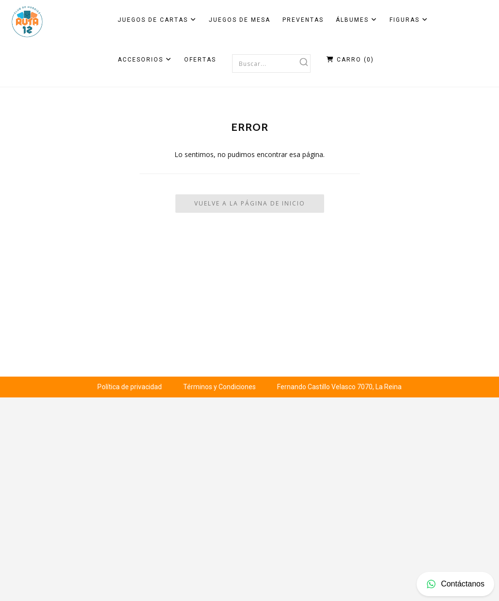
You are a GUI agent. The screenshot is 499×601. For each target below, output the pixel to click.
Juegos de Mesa (239, 19)
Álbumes (356, 19)
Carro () (350, 59)
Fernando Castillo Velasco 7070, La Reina (339, 387)
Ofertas (200, 59)
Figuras (409, 19)
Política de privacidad (129, 387)
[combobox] (271, 63)
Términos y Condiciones (219, 387)
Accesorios (145, 59)
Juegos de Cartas (157, 19)
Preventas (303, 19)
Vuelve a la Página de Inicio (249, 203)
